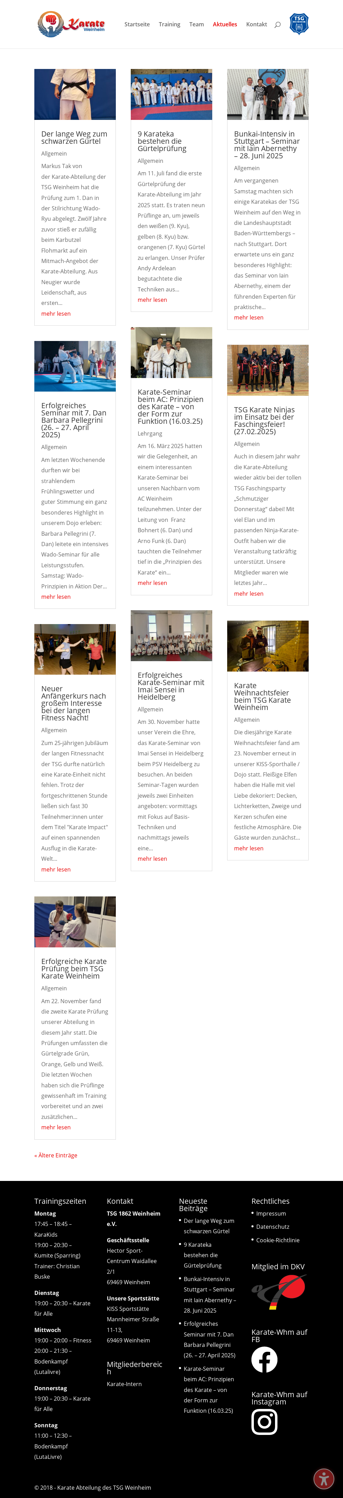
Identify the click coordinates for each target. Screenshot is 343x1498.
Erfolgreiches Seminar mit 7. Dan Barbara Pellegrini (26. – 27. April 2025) (73, 420)
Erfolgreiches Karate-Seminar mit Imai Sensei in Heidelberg (171, 686)
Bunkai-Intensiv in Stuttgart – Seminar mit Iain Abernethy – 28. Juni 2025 (267, 144)
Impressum (271, 1213)
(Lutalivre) (47, 1372)
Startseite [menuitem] (137, 25)
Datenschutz (272, 1226)
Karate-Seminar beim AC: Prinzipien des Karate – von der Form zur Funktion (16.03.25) (171, 406)
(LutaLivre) (48, 1457)
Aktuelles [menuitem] (225, 25)
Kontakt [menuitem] (256, 25)
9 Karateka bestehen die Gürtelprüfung (162, 141)
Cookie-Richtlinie (278, 1240)
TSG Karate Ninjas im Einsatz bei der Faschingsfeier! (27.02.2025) (264, 420)
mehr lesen (56, 313)
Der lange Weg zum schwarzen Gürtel (74, 137)
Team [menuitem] (196, 25)
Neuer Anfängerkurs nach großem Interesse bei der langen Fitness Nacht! (73, 703)
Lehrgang (150, 433)
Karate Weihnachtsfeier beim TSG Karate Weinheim (262, 696)
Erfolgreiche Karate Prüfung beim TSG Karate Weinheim (74, 968)
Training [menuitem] (169, 25)
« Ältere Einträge (55, 1155)
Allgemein (54, 153)
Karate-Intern (124, 1384)
